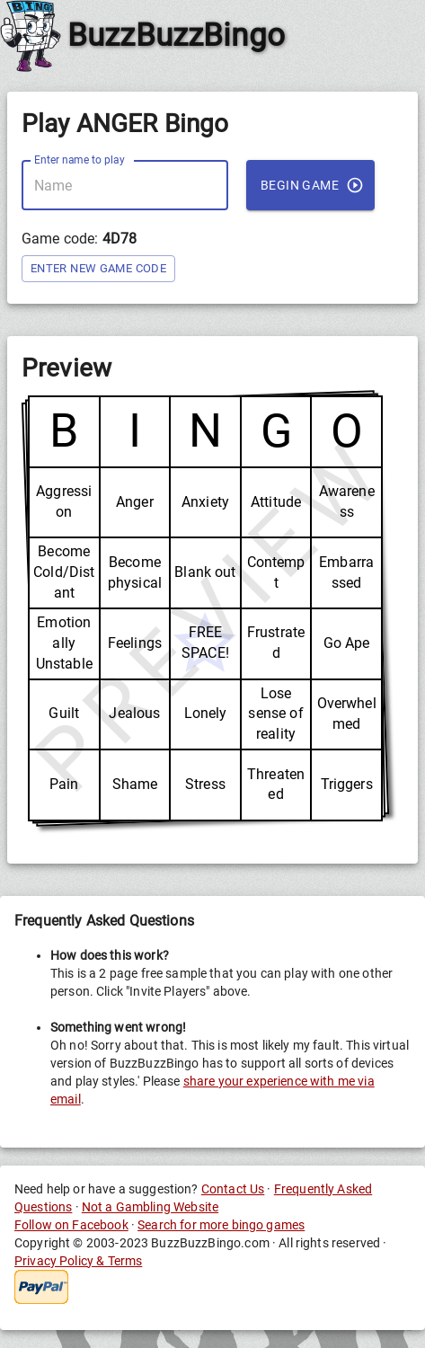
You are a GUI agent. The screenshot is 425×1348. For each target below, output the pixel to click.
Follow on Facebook (71, 1225)
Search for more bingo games (221, 1225)
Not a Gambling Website (150, 1207)
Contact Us (233, 1189)
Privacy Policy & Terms (78, 1261)
